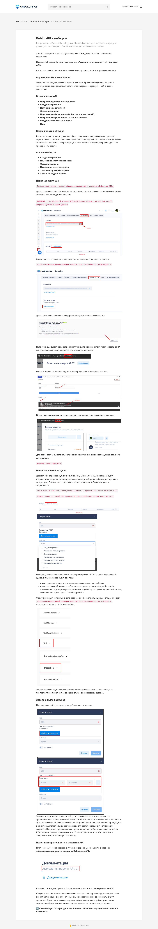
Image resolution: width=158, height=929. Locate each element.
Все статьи (21, 21)
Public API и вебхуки (39, 21)
